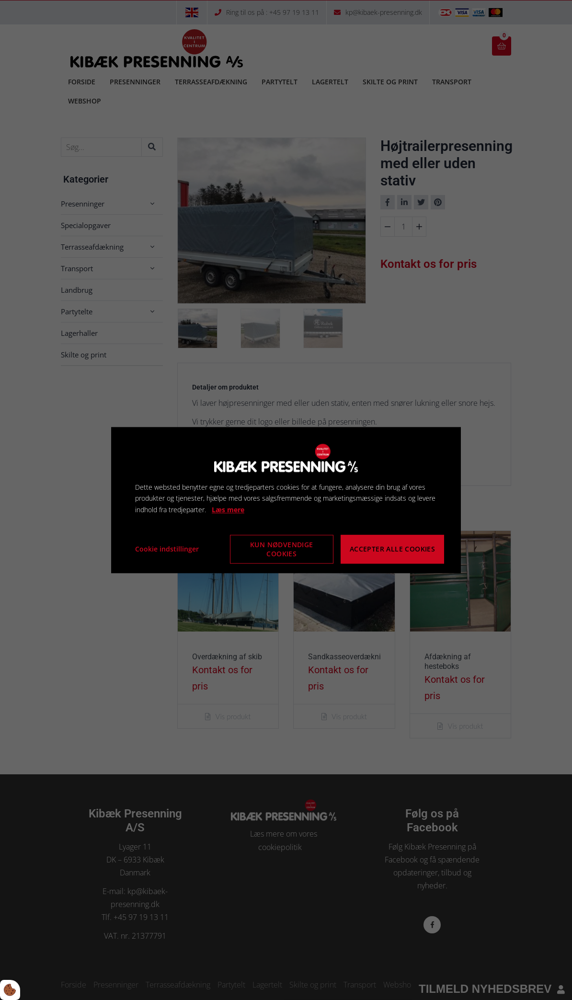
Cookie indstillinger (167, 548)
